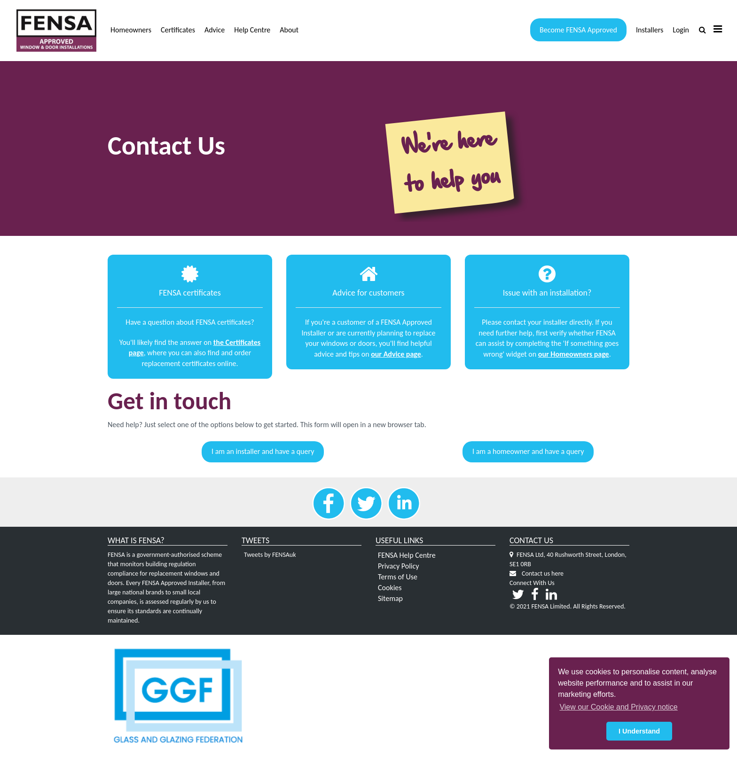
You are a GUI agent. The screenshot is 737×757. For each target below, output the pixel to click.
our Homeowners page (573, 354)
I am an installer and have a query (263, 451)
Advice (214, 29)
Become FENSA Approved (578, 29)
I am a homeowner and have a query (528, 451)
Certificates (178, 29)
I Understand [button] (639, 731)
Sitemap (390, 598)
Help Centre (252, 29)
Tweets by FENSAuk (270, 555)
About (289, 29)
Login (681, 29)
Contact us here (543, 574)
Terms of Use (397, 576)
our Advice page (396, 354)
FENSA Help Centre (407, 555)
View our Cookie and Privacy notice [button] (618, 707)
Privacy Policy (398, 566)
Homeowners (130, 29)
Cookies (390, 587)
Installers (649, 29)
